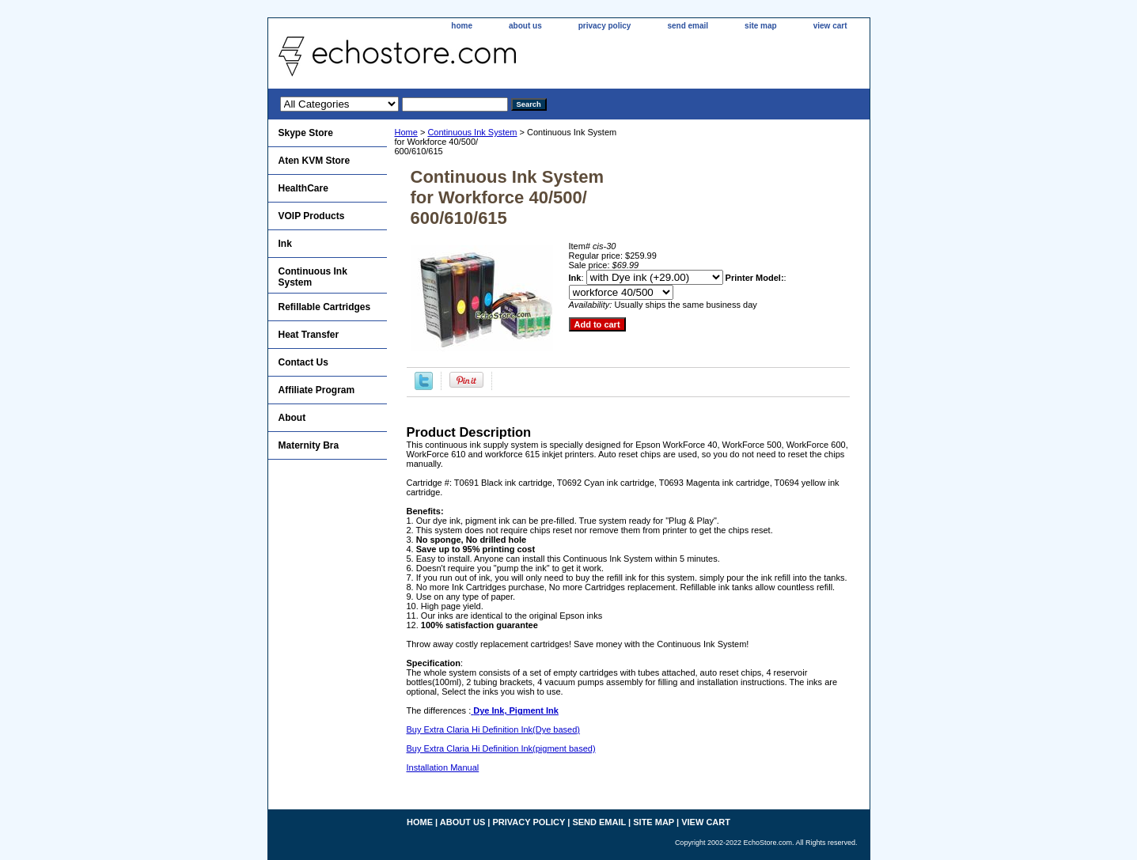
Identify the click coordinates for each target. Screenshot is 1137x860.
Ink (285, 243)
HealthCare (303, 188)
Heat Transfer (309, 334)
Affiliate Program (317, 390)
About (292, 417)
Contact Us (303, 362)
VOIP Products (312, 216)
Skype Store (306, 132)
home (461, 25)
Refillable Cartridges (325, 307)
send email (687, 25)
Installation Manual (443, 767)
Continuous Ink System (472, 132)
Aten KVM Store (315, 160)
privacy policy (604, 25)
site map (761, 25)
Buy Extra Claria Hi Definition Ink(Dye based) (493, 729)
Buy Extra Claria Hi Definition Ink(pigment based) (501, 748)
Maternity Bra (309, 445)
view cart (830, 25)
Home (406, 132)
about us (525, 25)
